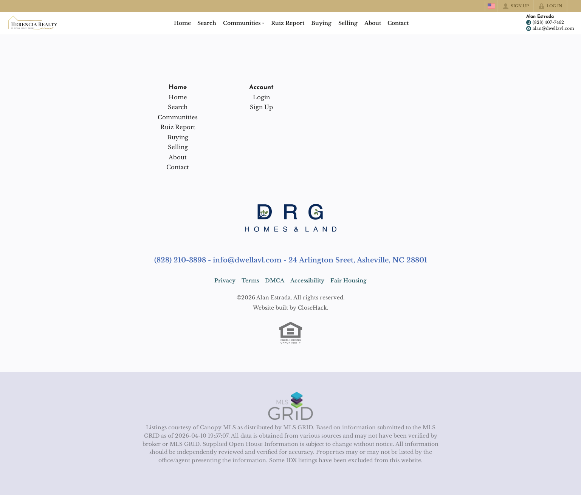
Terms (250, 280)
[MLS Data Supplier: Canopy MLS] (290, 406)
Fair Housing (348, 280)
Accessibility (307, 280)
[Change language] (491, 6)
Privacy (224, 280)
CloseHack (312, 307)
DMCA (274, 280)
